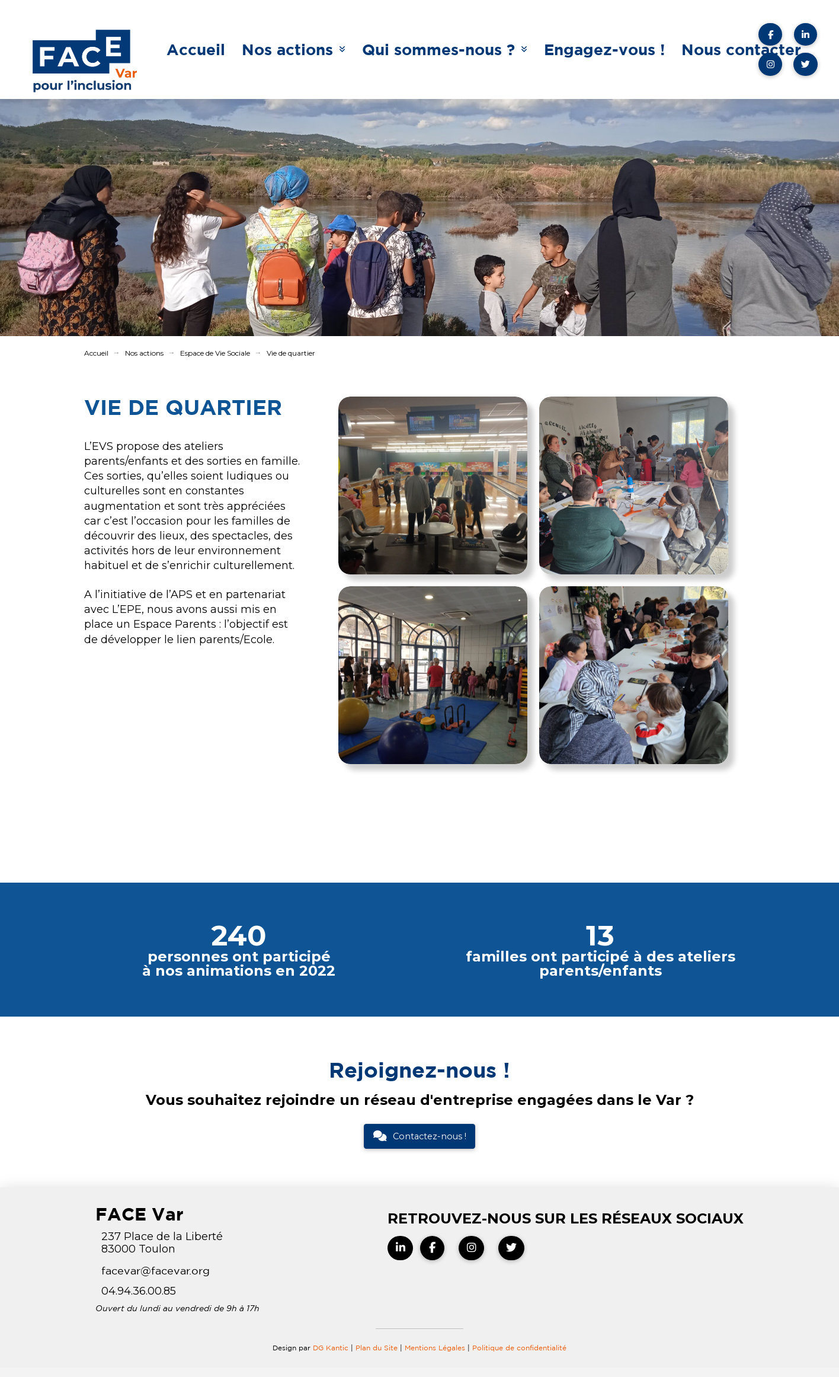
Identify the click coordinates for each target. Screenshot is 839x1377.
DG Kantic (330, 1348)
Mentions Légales (436, 1348)
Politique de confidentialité (519, 1348)
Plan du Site (377, 1348)
